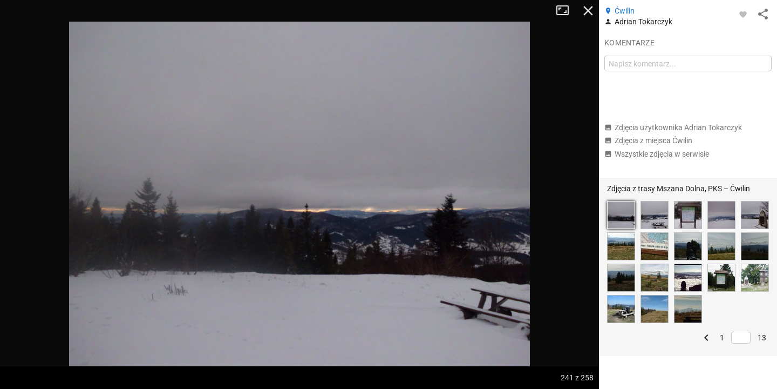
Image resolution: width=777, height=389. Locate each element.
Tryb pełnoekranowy (566, 11)
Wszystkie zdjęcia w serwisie (656, 154)
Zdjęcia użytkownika (673, 127)
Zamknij (588, 11)
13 (762, 337)
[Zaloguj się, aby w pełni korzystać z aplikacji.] (743, 14)
